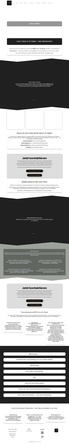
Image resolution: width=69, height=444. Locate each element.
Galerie (17, 2)
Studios (36, 416)
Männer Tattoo (38, 2)
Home (14, 2)
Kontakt (21, 2)
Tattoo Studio (50, 2)
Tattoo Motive (44, 2)
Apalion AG (32, 442)
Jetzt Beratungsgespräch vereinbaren (34, 170)
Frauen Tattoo (31, 2)
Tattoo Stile (25, 2)
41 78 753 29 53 (29, 431)
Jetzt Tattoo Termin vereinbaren (34, 175)
